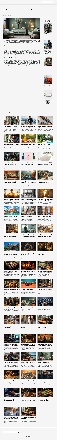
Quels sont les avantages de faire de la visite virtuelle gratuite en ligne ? (45, 273)
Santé (19, 2)
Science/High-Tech (26, 2)
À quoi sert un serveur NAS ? (10, 307)
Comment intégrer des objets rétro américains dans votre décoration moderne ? (10, 183)
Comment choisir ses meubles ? (45, 289)
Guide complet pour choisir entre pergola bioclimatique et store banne (11, 254)
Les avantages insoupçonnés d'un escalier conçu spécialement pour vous (45, 128)
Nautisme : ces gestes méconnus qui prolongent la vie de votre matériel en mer (47, 52)
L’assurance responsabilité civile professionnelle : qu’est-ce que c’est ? (28, 400)
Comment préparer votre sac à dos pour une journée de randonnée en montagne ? (28, 183)
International (12, 2)
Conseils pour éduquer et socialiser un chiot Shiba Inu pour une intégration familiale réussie (45, 236)
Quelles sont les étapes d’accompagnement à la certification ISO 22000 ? (43, 400)
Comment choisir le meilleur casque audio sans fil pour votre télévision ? (11, 346)
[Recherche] (45, 2)
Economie (5, 2)
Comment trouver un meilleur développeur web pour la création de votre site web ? (45, 346)
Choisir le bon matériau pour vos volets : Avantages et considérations (45, 218)
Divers (34, 2)
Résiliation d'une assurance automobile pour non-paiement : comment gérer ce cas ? (28, 291)
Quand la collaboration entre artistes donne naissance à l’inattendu (47, 35)
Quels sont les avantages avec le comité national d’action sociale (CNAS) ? (11, 419)
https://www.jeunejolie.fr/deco (33, 51)
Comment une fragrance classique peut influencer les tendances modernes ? (28, 164)
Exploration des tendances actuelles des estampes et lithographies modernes (26, 218)
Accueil (4, 7)
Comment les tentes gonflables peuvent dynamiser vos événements (11, 218)
